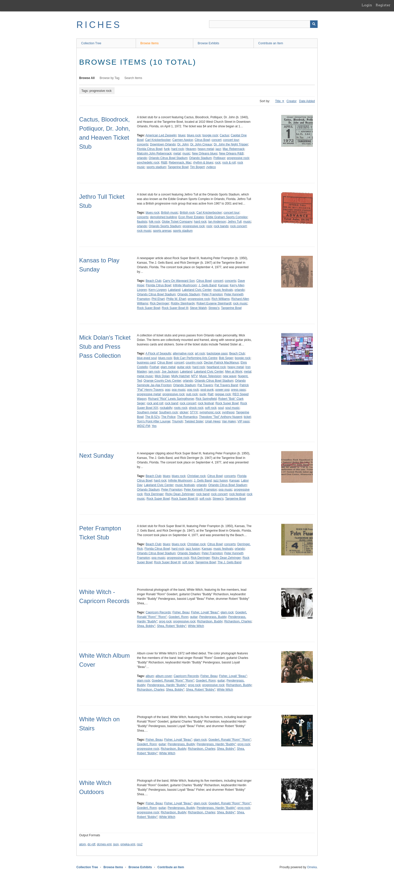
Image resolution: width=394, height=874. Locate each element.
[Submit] (314, 24)
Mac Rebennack (233, 149)
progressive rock (238, 158)
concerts (142, 144)
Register (383, 5)
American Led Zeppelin (160, 135)
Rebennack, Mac (180, 162)
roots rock (180, 408)
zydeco (211, 167)
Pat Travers (205, 385)
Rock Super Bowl (148, 308)
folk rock (154, 221)
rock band (171, 403)
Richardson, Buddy (209, 621)
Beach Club (153, 281)
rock (218, 162)
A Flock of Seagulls (158, 353)
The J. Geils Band (229, 562)
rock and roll (155, 403)
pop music (179, 389)
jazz (218, 149)
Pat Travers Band (226, 385)
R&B (164, 162)
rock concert (238, 226)
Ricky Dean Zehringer (179, 494)
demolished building (163, 217)
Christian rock (196, 476)
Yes (154, 426)
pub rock (192, 394)
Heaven (190, 149)
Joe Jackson (170, 371)
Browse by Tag (110, 78)
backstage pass (217, 353)
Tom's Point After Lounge (153, 421)
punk (203, 394)
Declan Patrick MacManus (221, 362)
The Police (168, 417)
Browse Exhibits (208, 43)
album (149, 676)
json (116, 844)
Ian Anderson (217, 221)
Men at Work (233, 371)
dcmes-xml (104, 844)
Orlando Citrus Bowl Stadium (168, 158)
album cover (164, 676)
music (186, 153)
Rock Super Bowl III (175, 308)
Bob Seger (226, 358)
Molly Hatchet (180, 376)
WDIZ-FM (143, 426)
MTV (194, 376)
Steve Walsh (198, 308)
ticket (247, 417)
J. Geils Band (207, 285)
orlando (142, 158)
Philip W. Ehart (176, 299)
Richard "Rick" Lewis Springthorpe (171, 399)
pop (167, 389)
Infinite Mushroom (185, 285)
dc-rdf (91, 844)
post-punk (207, 389)
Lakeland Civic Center (196, 290)
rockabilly (166, 408)
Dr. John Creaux (201, 144)
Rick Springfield (206, 399)
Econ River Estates (191, 217)
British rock (187, 212)
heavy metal (206, 149)
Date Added (307, 101)
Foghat (154, 367)
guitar (194, 617)
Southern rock (168, 412)
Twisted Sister (194, 421)
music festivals (223, 290)
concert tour (231, 140)
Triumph (177, 421)
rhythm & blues (203, 162)
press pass (238, 389)
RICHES (98, 25)
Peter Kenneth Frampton (200, 489)
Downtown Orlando (163, 144)
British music (169, 212)
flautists (142, 221)
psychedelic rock (148, 162)
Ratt (210, 394)
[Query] (263, 24)
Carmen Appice (182, 140)
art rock (200, 353)
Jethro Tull (234, 221)
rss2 (139, 844)
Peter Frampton (212, 294)
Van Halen (229, 421)
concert (216, 140)
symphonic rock (210, 412)
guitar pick (184, 367)
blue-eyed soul (147, 358)
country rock (194, 362)
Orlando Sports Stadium (165, 226)
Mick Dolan (162, 376)
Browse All (87, 78)
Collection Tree (91, 43)
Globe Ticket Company (177, 221)
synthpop (228, 412)
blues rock (194, 135)
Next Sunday (96, 455)
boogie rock (210, 135)
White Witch (196, 626)
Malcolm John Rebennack (154, 153)
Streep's (213, 308)
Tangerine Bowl (178, 167)
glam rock (226, 612)
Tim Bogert (197, 167)
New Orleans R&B (231, 153)
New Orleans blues (204, 153)
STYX (194, 412)
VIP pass (243, 421)
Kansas (223, 285)
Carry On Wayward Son (178, 281)
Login (367, 5)
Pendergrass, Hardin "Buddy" (166, 685)
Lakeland (174, 290)
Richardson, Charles (238, 621)
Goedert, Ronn (178, 617)
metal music (145, 376)
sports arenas (162, 230)
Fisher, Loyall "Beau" (205, 612)
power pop (222, 389)
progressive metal (149, 394)
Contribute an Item (270, 43)
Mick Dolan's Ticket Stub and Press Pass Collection (105, 346)
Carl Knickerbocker (158, 140)
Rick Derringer (159, 303)
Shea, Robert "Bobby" (171, 626)
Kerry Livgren (157, 290)
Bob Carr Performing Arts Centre (195, 358)
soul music (232, 408)
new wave (229, 376)
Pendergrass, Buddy (213, 617)
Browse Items (149, 43)
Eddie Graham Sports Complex (227, 217)
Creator (291, 101)
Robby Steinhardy (183, 303)
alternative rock (183, 353)
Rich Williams (221, 299)
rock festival (206, 403)
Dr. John (183, 144)
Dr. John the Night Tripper (231, 144)
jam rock (154, 371)
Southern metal (147, 412)
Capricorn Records (158, 612)
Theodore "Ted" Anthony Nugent (220, 417)
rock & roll (229, 162)
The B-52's (152, 417)
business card (146, 362)
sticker (183, 412)
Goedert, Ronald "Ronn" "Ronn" (173, 680)
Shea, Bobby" (146, 626)
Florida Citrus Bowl (149, 149)
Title (278, 101)
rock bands (221, 226)
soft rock (210, 408)
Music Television (210, 376)
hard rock (177, 149)
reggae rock (223, 394)
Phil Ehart (158, 299)
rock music (144, 230)
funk (167, 149)
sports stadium (156, 167)
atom (82, 844)
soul (221, 408)
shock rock (196, 408)
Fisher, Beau (180, 612)
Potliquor (219, 158)
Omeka (312, 867)
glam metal (168, 367)
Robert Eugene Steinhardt (213, 303)
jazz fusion (220, 480)
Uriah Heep (212, 421)
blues (181, 135)
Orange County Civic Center (162, 380)
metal (177, 153)
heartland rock (216, 367)
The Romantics (187, 417)
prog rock (165, 621)
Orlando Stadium (200, 158)
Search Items (133, 78)
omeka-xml (127, 844)
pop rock (193, 389)
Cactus (224, 135)
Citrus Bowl (202, 140)
